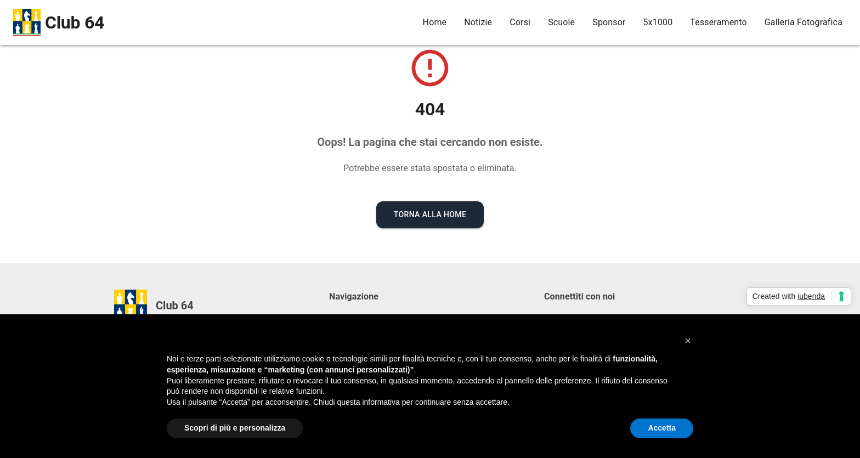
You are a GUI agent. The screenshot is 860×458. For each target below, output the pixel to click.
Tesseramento (718, 22)
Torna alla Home (430, 214)
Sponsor (608, 22)
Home (435, 22)
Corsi (520, 22)
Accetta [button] (662, 427)
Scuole (561, 22)
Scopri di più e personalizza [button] (234, 427)
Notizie (478, 22)
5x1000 (658, 22)
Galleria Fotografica (803, 22)
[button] (688, 340)
